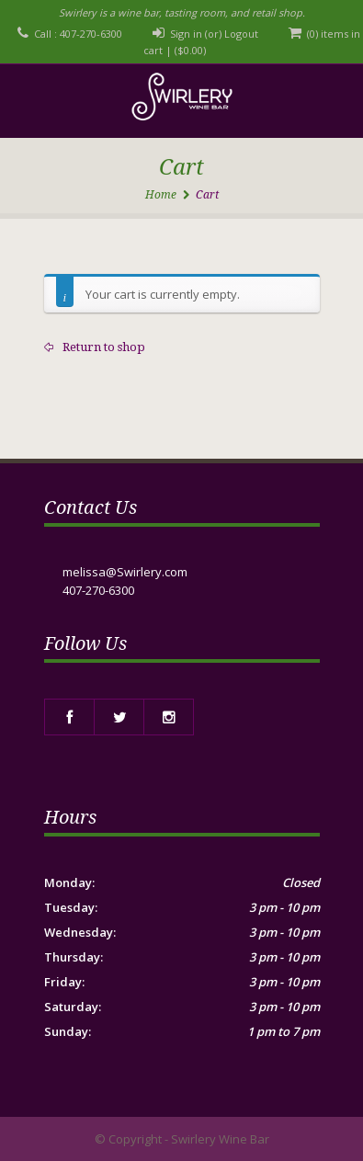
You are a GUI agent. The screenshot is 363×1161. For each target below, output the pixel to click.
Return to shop (102, 347)
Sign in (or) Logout (214, 33)
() (190, 50)
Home (160, 194)
